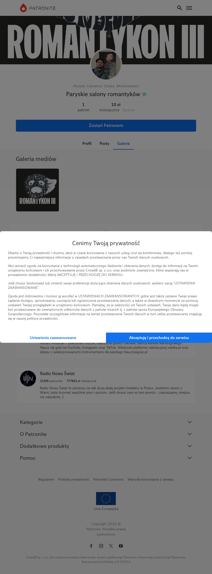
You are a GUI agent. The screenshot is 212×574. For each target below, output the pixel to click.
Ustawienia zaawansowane (53, 337)
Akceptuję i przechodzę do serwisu (159, 337)
